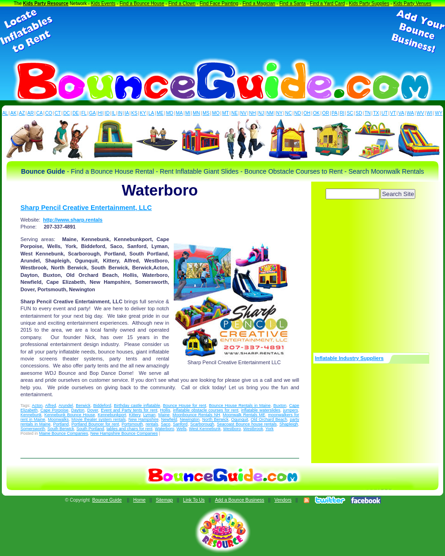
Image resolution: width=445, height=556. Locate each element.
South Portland (91, 428)
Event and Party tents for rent (129, 410)
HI (100, 113)
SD (359, 113)
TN (368, 113)
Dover (92, 410)
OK (316, 113)
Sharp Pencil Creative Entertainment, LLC (86, 207)
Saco (165, 424)
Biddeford (102, 405)
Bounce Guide (107, 500)
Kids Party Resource (46, 3)
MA (179, 113)
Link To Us (194, 500)
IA (126, 113)
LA (151, 113)
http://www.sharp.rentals (73, 219)
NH (252, 113)
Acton (37, 405)
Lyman (149, 414)
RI (342, 113)
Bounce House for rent (184, 405)
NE (234, 113)
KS (134, 113)
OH (306, 113)
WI (429, 113)
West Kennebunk (205, 428)
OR (325, 113)
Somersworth (32, 428)
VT (393, 113)
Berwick (83, 405)
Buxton (279, 405)
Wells (182, 428)
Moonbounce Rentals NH (196, 414)
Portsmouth (132, 424)
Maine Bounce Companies (63, 433)
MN (196, 113)
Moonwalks (58, 419)
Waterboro (164, 428)
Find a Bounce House (141, 3)
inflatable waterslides (260, 410)
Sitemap (164, 500)
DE (75, 113)
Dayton (78, 410)
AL (5, 113)
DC (66, 113)
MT (225, 113)
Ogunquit (240, 419)
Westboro (232, 428)
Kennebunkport (112, 414)
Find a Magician (258, 3)
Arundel (66, 405)
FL (84, 113)
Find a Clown (181, 3)
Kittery (134, 414)
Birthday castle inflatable (137, 405)
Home (139, 500)
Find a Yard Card (327, 3)
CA (39, 113)
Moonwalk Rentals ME (244, 414)
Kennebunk (31, 414)
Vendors (283, 500)
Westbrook (253, 428)
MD (170, 113)
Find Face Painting (219, 3)
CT (58, 113)
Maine (164, 414)
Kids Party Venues (412, 3)
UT (384, 113)
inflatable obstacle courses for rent (206, 410)
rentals (152, 424)
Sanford (180, 424)
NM (270, 113)
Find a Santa (292, 3)
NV (243, 113)
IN (120, 113)
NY (279, 113)
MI (187, 113)
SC (350, 113)
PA (335, 113)
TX (376, 113)
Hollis (165, 410)
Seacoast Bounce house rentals (247, 424)
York (269, 428)
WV (420, 113)
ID (107, 113)
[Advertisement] (222, 31)
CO (48, 113)
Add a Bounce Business (239, 500)
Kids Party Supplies (369, 3)
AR (30, 113)
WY (438, 113)
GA (92, 113)
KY (143, 113)
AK (13, 113)
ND (297, 113)
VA (402, 113)
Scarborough (202, 424)
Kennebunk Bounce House (69, 414)
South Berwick (60, 428)
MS (206, 113)
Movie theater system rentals (99, 419)
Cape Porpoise (54, 410)
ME (160, 113)
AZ (22, 113)
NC (288, 113)
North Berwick (215, 419)
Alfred (50, 405)
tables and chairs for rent (129, 428)
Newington (190, 419)
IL (114, 113)
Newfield (169, 419)
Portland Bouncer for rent (95, 424)
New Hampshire (143, 419)
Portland (61, 424)
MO (216, 113)
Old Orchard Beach (269, 419)
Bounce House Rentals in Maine (240, 405)
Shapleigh (288, 424)
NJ (261, 113)
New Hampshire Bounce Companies (124, 433)
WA (410, 113)
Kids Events (103, 3)
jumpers (290, 410)
